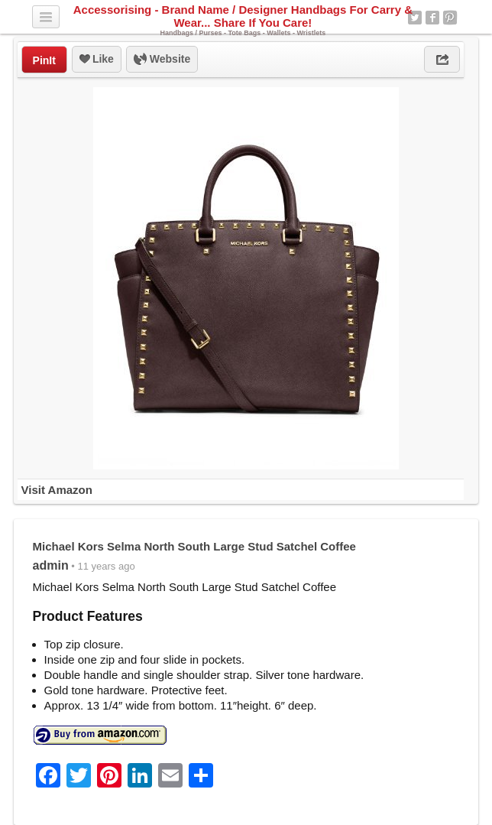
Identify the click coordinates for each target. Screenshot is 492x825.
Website (162, 60)
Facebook (432, 17)
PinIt (44, 60)
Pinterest (450, 17)
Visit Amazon (56, 489)
